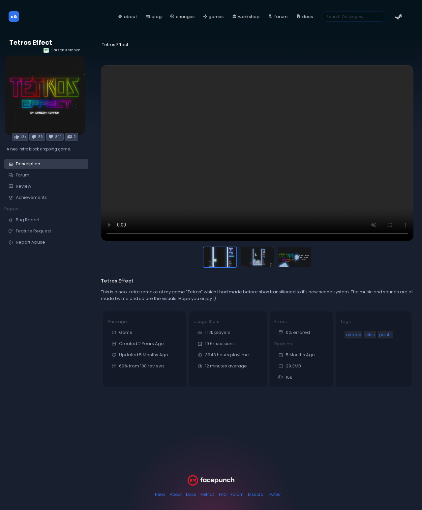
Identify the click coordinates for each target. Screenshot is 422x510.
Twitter (274, 494)
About (176, 494)
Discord (255, 494)
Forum (237, 494)
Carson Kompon (62, 50)
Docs (191, 494)
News (160, 494)
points (385, 334)
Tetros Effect (30, 42)
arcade (353, 334)
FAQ (222, 494)
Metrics (207, 494)
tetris (370, 334)
